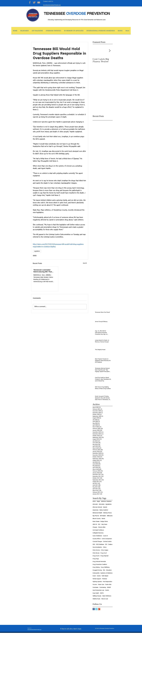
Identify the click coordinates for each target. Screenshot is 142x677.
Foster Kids (108, 584)
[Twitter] (34, 2)
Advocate (95, 504)
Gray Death (96, 593)
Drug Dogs (96, 558)
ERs (104, 570)
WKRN (34, 255)
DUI (106, 544)
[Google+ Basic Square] (99, 609)
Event (94, 576)
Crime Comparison (107, 538)
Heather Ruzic (96, 598)
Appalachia (108, 504)
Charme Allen (101, 527)
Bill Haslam (103, 515)
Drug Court (104, 553)
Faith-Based (105, 576)
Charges (95, 527)
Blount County (97, 518)
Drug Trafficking (105, 567)
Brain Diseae (96, 521)
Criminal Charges (97, 541)
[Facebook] (30, 2)
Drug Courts (96, 556)
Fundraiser (95, 587)
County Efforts (97, 538)
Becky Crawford (104, 510)
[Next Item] (109, 50)
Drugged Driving (97, 570)
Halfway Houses (97, 596)
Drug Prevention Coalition (100, 564)
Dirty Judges (104, 550)
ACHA (94, 501)
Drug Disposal (104, 556)
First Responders (107, 581)
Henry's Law (104, 598)
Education (109, 570)
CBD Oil (95, 524)
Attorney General (97, 507)
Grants (107, 590)
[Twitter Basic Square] (96, 609)
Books (103, 518)
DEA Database (100, 544)
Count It (105, 535)
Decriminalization (97, 547)
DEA (94, 544)
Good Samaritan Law (98, 590)
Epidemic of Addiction (106, 573)
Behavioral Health (97, 513)
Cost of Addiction (97, 535)
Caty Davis (104, 524)
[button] (37, 31)
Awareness (95, 510)
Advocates (101, 504)
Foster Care (101, 584)
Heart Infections (106, 596)
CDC (99, 524)
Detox (104, 547)
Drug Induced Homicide (99, 561)
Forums (95, 584)
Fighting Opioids (97, 581)
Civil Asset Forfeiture (98, 530)
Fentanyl (104, 578)
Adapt (98, 501)
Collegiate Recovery (98, 533)
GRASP (109, 587)
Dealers (110, 544)
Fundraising (103, 587)
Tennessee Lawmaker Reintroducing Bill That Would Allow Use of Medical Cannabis (42, 271)
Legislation (37, 251)
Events (99, 576)
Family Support (97, 578)
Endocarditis (96, 573)
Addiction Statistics (106, 501)
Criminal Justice (107, 541)
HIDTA (102, 593)
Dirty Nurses (96, 553)
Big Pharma (96, 515)
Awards (105, 507)
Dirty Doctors (96, 550)
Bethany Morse (107, 513)
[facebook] (104, 676)
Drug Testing (96, 567)
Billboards (109, 515)
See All (85, 263)
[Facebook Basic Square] (94, 609)
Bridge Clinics (104, 521)
